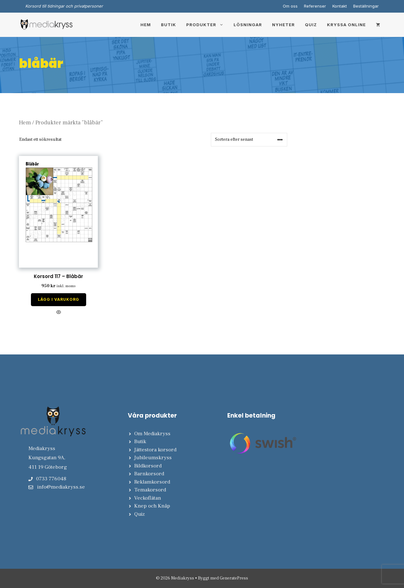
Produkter (207, 24)
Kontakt (339, 6)
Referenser (315, 6)
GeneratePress (234, 578)
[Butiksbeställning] (249, 139)
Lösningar (248, 24)
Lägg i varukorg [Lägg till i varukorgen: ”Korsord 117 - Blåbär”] (58, 299)
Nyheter (283, 24)
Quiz (311, 24)
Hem (145, 24)
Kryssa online (346, 24)
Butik (168, 24)
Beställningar (366, 6)
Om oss (290, 6)
